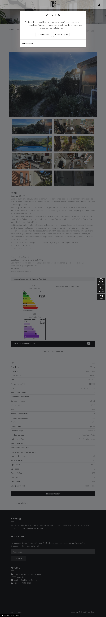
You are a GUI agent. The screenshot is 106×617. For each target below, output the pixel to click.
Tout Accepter (61, 34)
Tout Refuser (43, 34)
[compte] (99, 4)
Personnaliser (27, 43)
